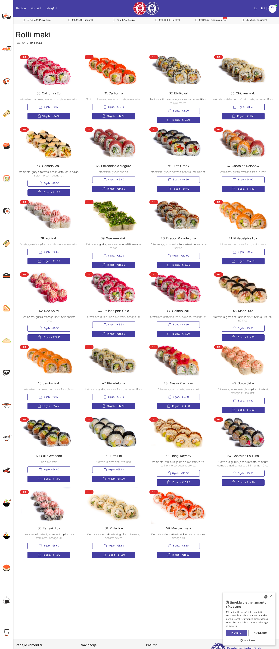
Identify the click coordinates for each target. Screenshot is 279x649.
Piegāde (21, 8)
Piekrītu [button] (236, 632)
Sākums (20, 43)
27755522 (39, 19)
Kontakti (36, 8)
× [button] (270, 596)
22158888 (169, 19)
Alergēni (51, 8)
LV (255, 8)
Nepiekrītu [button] (260, 632)
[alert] (249, 618)
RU (263, 8)
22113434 (213, 19)
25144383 (256, 19)
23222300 (82, 19)
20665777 (126, 19)
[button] (249, 640)
